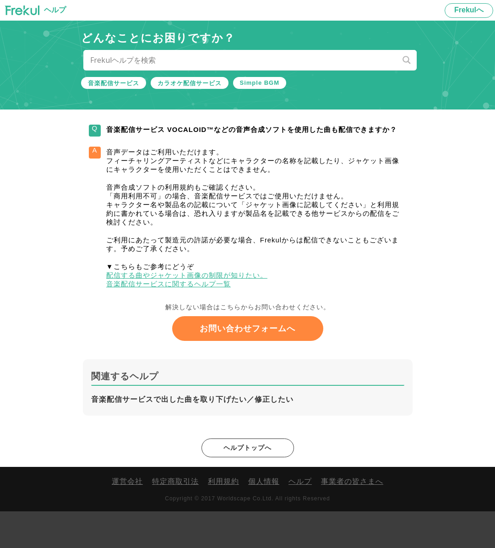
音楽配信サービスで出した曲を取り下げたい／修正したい (192, 435)
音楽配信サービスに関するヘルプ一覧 (184, 315)
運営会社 (127, 518)
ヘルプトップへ (247, 484)
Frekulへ (469, 10)
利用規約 (223, 518)
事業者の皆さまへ (352, 518)
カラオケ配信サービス (190, 83)
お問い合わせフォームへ (247, 364)
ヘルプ (300, 518)
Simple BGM (260, 82)
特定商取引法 (175, 518)
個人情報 (263, 518)
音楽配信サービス (113, 83)
